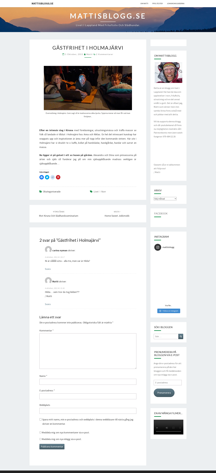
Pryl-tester (157, 3)
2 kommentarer (104, 54)
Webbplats (44, 405)
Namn (43, 376)
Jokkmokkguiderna (175, 3)
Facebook (161, 213)
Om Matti (144, 3)
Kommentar (46, 330)
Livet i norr (100, 191)
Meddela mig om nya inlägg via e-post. (62, 439)
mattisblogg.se (42, 3)
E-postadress (47, 390)
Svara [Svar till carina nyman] (48, 268)
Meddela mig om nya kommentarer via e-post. (66, 432)
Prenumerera (164, 392)
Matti (90, 54)
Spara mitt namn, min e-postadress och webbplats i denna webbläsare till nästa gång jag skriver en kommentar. (87, 421)
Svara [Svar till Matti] (48, 304)
